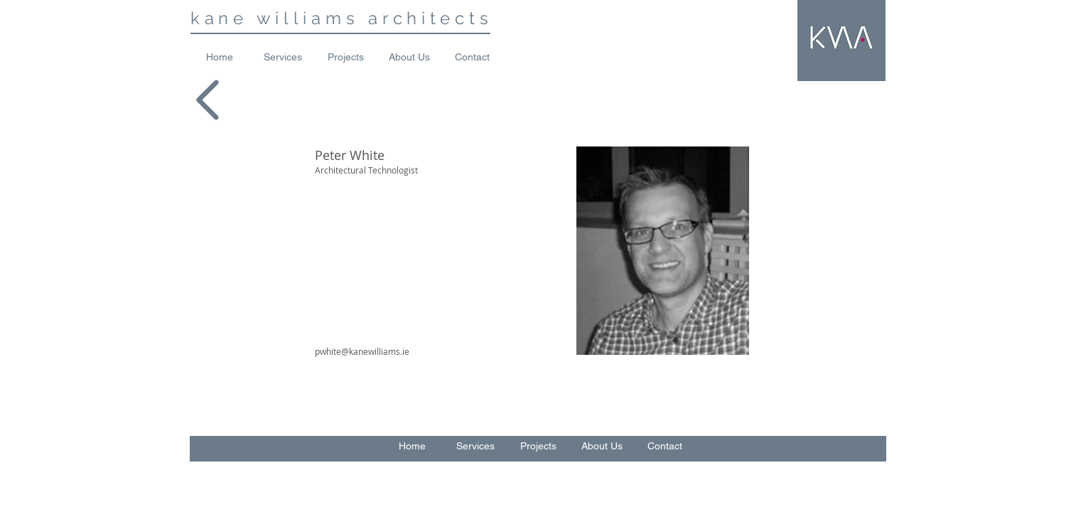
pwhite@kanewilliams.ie (362, 351)
